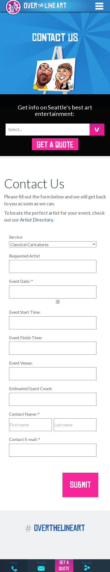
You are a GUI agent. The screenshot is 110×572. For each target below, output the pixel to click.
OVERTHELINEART (55, 528)
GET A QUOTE (55, 145)
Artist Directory (36, 220)
